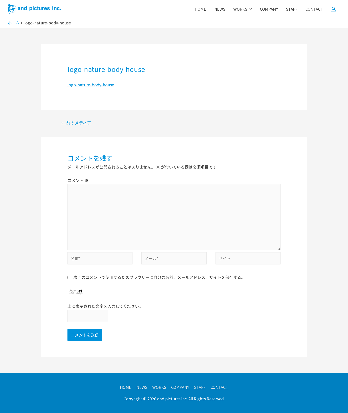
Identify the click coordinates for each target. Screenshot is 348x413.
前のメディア (76, 123)
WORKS (240, 9)
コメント (77, 180)
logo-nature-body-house (90, 84)
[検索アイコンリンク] (333, 8)
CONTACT (314, 9)
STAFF (291, 9)
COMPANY (269, 9)
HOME (200, 9)
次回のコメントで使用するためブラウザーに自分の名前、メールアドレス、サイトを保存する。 (159, 277)
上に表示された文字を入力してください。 (105, 306)
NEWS (219, 9)
